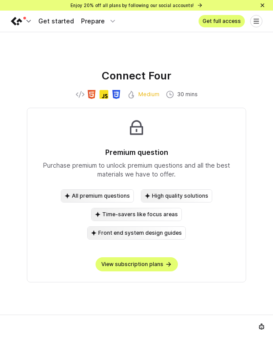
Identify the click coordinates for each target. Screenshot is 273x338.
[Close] (262, 5)
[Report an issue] (261, 326)
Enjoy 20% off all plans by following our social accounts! (136, 5)
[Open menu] (256, 21)
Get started (56, 21)
